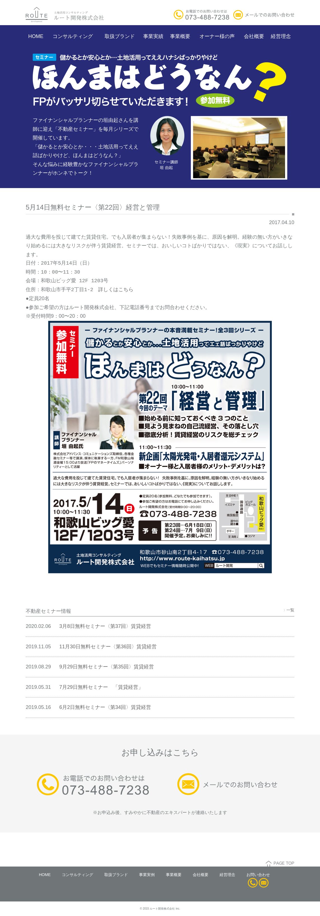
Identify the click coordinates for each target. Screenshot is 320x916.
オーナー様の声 (217, 36)
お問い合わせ (258, 874)
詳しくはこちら (115, 289)
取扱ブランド (120, 36)
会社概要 (254, 36)
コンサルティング (73, 36)
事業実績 (153, 36)
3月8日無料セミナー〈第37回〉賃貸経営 (105, 626)
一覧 (289, 610)
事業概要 (180, 36)
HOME (35, 36)
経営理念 (281, 36)
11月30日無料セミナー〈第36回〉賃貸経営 (108, 646)
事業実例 (147, 874)
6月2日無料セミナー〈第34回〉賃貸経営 (105, 707)
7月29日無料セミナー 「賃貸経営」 (101, 687)
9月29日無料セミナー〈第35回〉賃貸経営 (106, 667)
